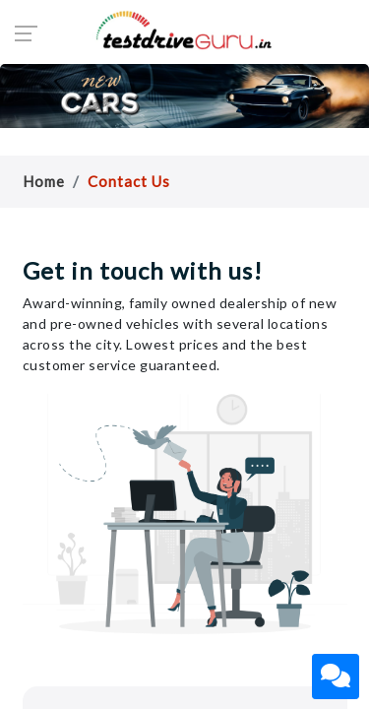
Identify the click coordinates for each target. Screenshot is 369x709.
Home (44, 181)
